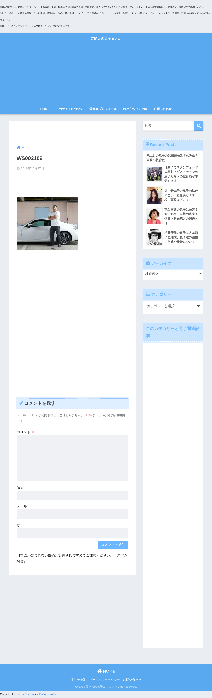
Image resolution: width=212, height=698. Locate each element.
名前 (20, 487)
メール (22, 506)
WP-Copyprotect (47, 695)
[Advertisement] (106, 74)
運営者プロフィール (103, 109)
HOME (45, 109)
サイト (22, 525)
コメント (26, 432)
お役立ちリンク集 (135, 109)
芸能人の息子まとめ (106, 38)
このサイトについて (69, 109)
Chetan (29, 695)
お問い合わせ (162, 109)
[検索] (198, 126)
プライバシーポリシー (104, 680)
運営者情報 (78, 680)
